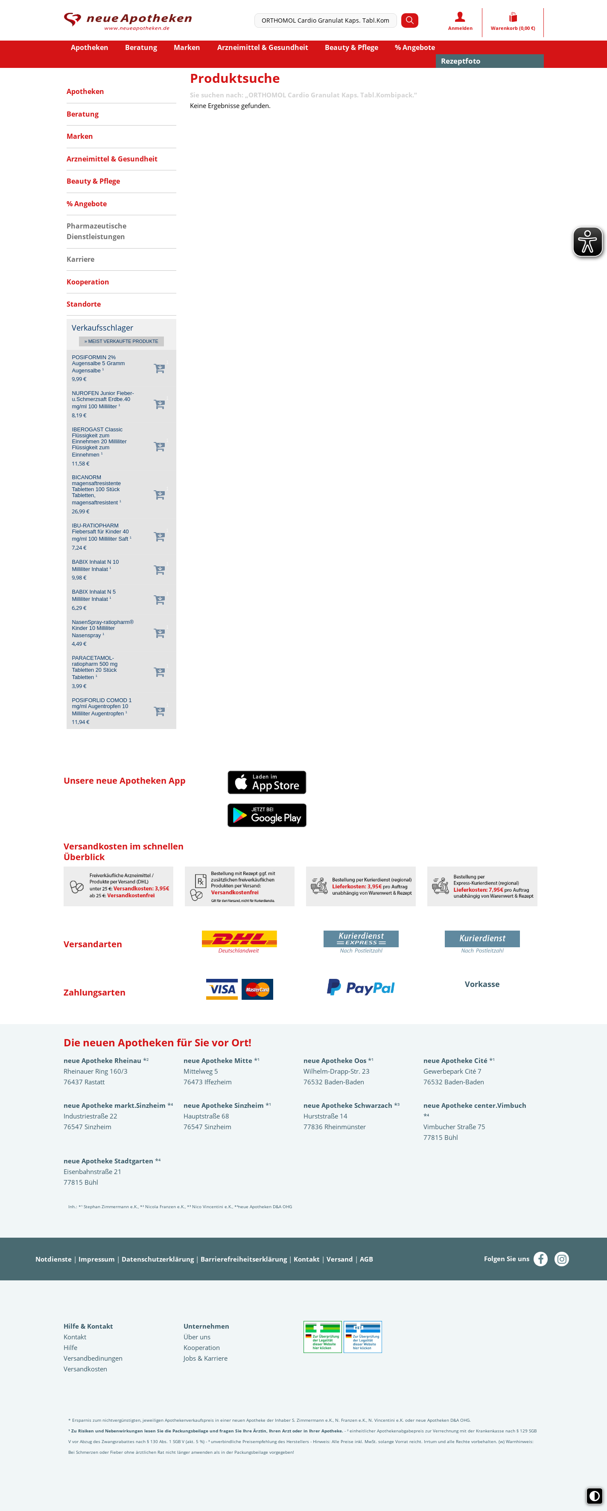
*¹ (227, 1105)
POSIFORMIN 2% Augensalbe (98, 364)
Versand (340, 1259)
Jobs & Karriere (206, 1358)
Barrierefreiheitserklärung (244, 1259)
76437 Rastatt (84, 1082)
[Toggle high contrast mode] (595, 1496)
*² (106, 1060)
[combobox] (327, 20)
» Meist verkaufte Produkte (121, 341)
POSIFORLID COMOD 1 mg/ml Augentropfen (101, 707)
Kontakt (307, 1259)
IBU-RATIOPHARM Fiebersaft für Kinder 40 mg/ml (101, 532)
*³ (352, 1105)
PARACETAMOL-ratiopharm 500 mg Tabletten (94, 667)
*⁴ (112, 1161)
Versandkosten (85, 1369)
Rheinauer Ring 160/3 (96, 1071)
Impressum (97, 1259)
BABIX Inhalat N (95, 565)
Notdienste (53, 1259)
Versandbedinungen (93, 1358)
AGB (366, 1259)
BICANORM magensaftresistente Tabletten (96, 490)
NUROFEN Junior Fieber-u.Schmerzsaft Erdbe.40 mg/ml (103, 400)
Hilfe (70, 1347)
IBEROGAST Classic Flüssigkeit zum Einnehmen (99, 442)
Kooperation (202, 1347)
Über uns (197, 1336)
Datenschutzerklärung (158, 1259)
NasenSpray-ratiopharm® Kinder (103, 628)
